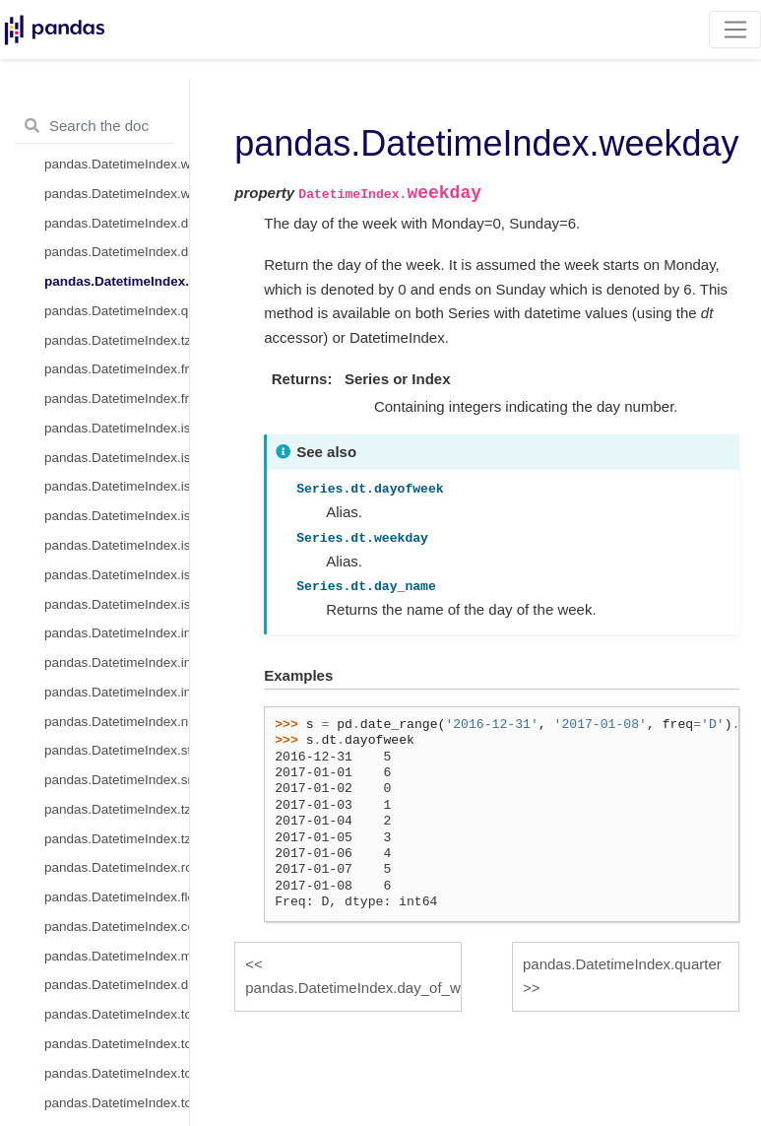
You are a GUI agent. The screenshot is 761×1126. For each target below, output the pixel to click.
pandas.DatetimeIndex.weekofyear (116, 164)
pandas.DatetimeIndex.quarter (116, 310)
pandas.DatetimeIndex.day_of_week (116, 251)
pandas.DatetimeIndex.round (116, 867)
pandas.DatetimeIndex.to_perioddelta (116, 1043)
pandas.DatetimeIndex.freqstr (116, 398)
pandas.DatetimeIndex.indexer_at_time (116, 662)
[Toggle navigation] (735, 29)
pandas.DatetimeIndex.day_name (116, 984)
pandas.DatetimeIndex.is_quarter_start (116, 486)
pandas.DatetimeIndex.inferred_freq (116, 633)
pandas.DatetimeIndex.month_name (116, 956)
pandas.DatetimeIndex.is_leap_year (116, 604)
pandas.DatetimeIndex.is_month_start (116, 428)
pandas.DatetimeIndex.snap (116, 779)
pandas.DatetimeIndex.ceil (116, 926)
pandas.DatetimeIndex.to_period (116, 1014)
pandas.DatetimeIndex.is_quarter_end (116, 515)
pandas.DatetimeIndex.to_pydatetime (116, 1073)
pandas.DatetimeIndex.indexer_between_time (116, 692)
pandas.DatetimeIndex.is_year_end (116, 574)
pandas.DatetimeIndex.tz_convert (116, 809)
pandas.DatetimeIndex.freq (116, 369)
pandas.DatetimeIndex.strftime (116, 750)
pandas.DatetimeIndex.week (116, 193)
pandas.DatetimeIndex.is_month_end (116, 457)
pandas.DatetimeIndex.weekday (116, 281)
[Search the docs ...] (94, 126)
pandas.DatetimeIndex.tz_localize (116, 838)
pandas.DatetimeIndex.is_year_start (116, 545)
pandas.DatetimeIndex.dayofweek (116, 223)
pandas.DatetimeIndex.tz (116, 340)
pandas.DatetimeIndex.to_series (116, 1102)
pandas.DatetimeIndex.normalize (116, 721)
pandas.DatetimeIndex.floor (116, 897)
